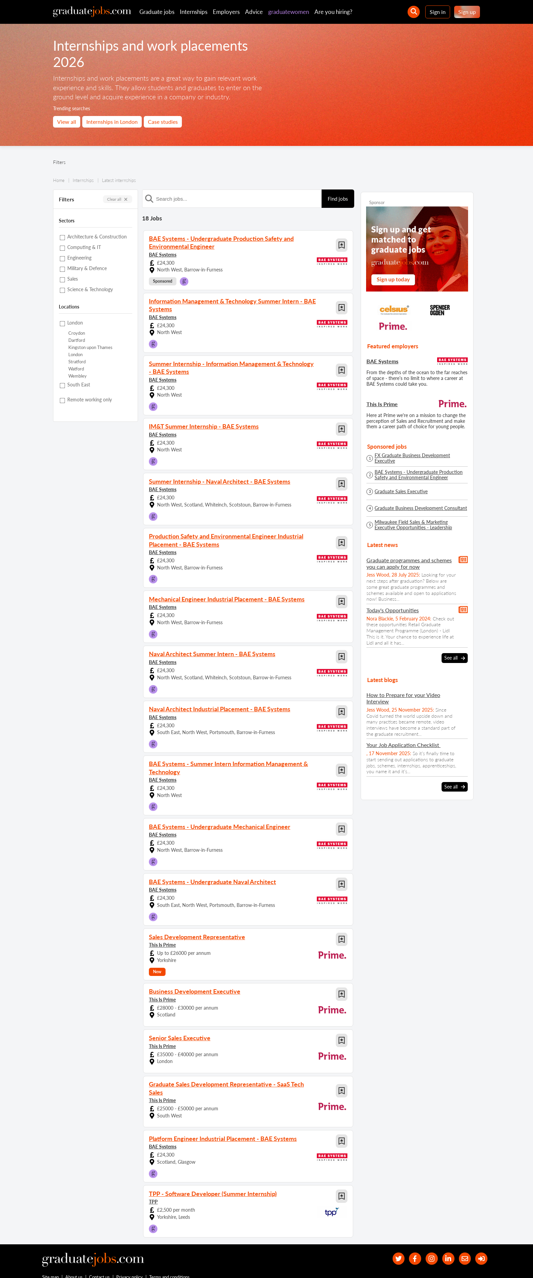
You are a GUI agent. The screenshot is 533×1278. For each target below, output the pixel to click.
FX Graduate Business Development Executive (412, 458)
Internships (193, 11)
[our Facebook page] (407, 1243)
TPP (153, 1185)
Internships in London (112, 121)
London (75, 354)
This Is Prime (162, 936)
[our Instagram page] (426, 1243)
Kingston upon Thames (90, 347)
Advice (254, 11)
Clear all (117, 199)
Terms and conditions (170, 1263)
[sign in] (480, 1243)
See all (454, 657)
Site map (50, 1263)
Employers (226, 11)
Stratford (77, 362)
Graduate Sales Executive (401, 491)
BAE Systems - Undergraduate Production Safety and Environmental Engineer (419, 474)
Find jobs (338, 199)
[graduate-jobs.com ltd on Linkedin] (444, 1243)
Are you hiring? (333, 11)
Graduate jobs (156, 11)
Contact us (99, 1263)
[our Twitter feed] (389, 1243)
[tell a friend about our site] (462, 1243)
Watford (76, 369)
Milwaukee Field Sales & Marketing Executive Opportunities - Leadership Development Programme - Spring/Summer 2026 (420, 524)
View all (66, 121)
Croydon (76, 333)
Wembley (77, 376)
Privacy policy (130, 1263)
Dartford (76, 340)
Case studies (163, 121)
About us (74, 1263)
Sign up (467, 12)
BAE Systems (162, 253)
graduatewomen (288, 11)
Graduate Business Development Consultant (421, 508)
